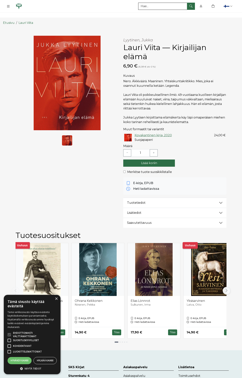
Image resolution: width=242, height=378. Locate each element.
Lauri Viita (26, 15)
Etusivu (9, 15)
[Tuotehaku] (166, 6)
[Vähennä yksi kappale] (127, 145)
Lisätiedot (134, 206)
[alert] (32, 334)
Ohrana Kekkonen (88, 294)
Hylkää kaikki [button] (45, 360)
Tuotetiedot (136, 196)
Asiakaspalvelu (134, 369)
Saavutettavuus (139, 216)
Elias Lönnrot (140, 294)
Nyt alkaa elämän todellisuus (41, 294)
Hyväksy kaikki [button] (20, 360)
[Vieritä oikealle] (226, 283)
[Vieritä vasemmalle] (15, 283)
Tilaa (61, 325)
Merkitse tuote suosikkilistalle (149, 165)
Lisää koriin (149, 156)
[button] (228, 6)
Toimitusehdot (189, 369)
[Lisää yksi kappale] (154, 145)
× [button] (56, 298)
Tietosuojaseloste (191, 375)
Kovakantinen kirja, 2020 (153, 128)
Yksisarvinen (196, 294)
